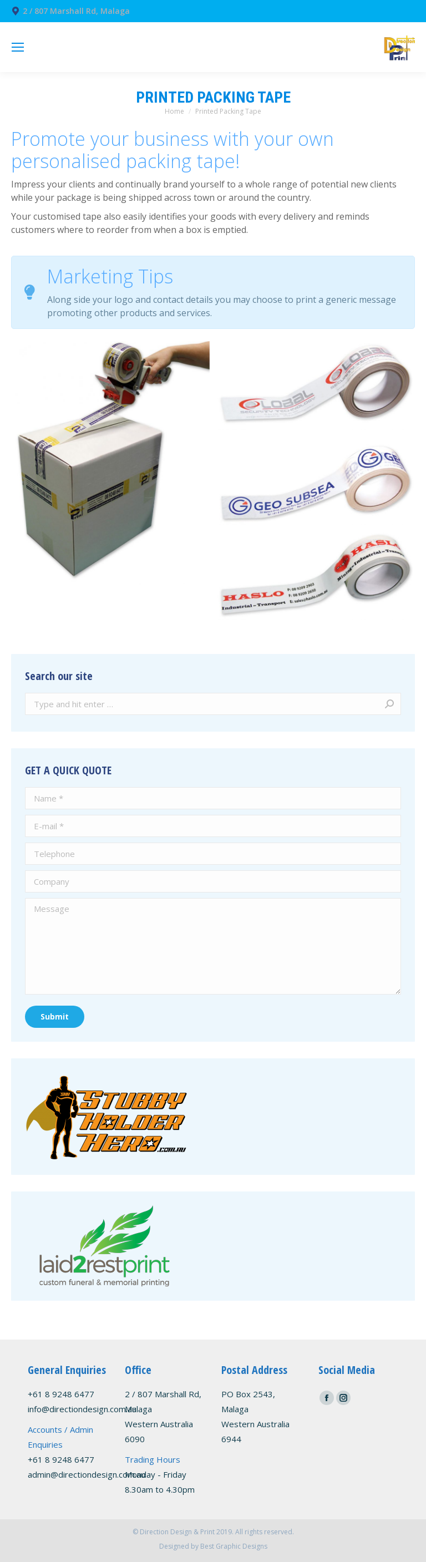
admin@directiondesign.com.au (86, 1474)
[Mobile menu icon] (17, 47)
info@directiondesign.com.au (82, 1408)
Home (174, 111)
